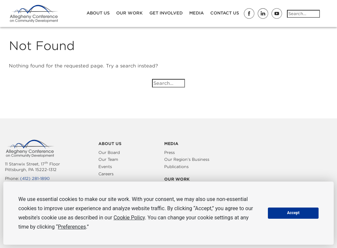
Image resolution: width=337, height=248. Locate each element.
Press (169, 152)
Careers (106, 173)
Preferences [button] (72, 227)
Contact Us (224, 13)
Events (105, 166)
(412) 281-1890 (35, 178)
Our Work (129, 13)
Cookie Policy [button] (129, 217)
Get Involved (166, 13)
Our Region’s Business (186, 159)
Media (196, 13)
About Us (98, 13)
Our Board (109, 152)
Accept (293, 213)
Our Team (108, 159)
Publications (176, 166)
